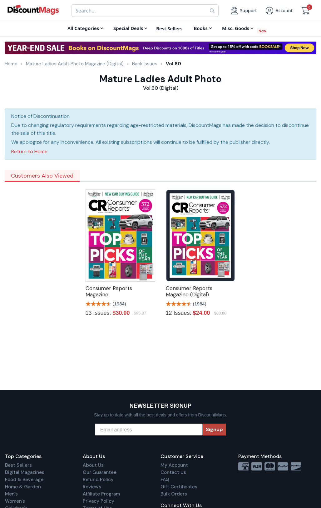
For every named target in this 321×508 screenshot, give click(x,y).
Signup (214, 429)
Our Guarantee (99, 472)
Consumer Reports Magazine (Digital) (189, 291)
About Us (93, 465)
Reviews (92, 487)
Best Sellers (18, 465)
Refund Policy (98, 479)
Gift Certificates (178, 487)
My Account (174, 465)
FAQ (164, 479)
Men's (11, 494)
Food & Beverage (24, 479)
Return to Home (29, 151)
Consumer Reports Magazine (109, 291)
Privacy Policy (98, 501)
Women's (15, 501)
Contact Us (173, 472)
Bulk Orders (173, 494)
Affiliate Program (101, 494)
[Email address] (149, 429)
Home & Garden (23, 487)
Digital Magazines (24, 472)
